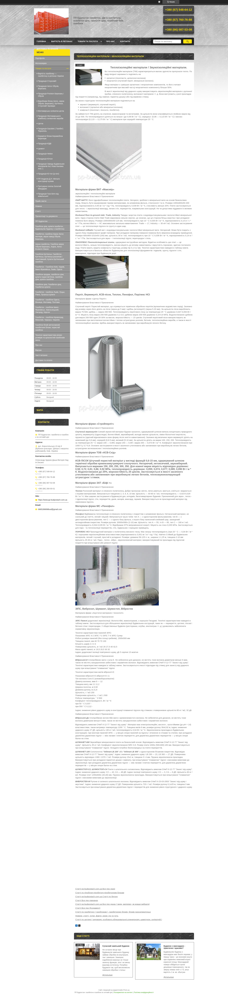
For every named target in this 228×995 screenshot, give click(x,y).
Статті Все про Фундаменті (87, 908)
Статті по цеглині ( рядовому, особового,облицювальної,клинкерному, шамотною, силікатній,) (118, 919)
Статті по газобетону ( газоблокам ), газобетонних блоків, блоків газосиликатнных (113, 912)
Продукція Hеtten (45, 154)
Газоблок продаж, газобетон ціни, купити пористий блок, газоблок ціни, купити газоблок (49, 277)
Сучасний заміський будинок (115, 946)
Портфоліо (40, 58)
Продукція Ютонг (45, 159)
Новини (38, 206)
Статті (38, 211)
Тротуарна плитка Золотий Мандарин (49, 187)
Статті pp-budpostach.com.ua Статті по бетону (96, 896)
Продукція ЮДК (44, 143)
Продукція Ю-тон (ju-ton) (48, 174)
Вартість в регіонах (61, 41)
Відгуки (38, 350)
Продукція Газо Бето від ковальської (48, 195)
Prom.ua (126, 990)
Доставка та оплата (47, 49)
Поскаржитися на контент (123, 992)
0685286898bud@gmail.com (50, 509)
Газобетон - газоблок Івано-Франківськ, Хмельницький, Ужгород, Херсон (47, 309)
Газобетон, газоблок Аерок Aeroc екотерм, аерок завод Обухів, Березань (49, 236)
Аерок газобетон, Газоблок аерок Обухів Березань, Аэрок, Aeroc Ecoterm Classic (49, 246)
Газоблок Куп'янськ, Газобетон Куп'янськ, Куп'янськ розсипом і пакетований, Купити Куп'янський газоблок (49, 258)
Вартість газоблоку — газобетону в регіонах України (51, 75)
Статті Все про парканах (86, 900)
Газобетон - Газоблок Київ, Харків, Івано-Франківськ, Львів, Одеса (50, 268)
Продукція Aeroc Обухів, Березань (48, 87)
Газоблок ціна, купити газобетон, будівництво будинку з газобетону (49, 227)
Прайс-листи (40, 201)
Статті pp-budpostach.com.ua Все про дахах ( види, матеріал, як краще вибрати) (112, 904)
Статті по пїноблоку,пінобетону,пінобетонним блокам (99, 893)
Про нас (110, 41)
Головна (41, 41)
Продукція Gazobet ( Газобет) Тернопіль (50, 130)
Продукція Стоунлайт (47, 81)
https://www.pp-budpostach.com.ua (52, 500)
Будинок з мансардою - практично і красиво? (174, 947)
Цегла (40, 123)
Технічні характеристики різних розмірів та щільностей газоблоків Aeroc (50, 337)
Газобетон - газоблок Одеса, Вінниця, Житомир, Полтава (47, 301)
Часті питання (41, 355)
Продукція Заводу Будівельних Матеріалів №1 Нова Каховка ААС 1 (51, 166)
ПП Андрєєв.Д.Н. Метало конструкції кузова (49, 180)
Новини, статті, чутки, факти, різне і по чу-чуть (96, 916)
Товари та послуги (88, 41)
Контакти (125, 41)
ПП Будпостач (41, 221)
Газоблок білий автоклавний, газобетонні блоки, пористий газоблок (47, 327)
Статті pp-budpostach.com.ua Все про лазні (95, 889)
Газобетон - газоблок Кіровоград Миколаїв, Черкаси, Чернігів (49, 318)
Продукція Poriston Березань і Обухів (51, 95)
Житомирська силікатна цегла (51, 111)
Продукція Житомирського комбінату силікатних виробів (50, 117)
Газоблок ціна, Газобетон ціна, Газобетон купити (48, 285)
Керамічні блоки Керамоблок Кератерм (50, 137)
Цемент (41, 149)
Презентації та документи (46, 216)
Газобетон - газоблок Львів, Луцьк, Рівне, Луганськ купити (50, 293)
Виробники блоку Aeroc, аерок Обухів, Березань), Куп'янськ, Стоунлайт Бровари (51, 103)
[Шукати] (187, 41)
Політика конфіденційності (144, 992)
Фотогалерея (41, 63)
